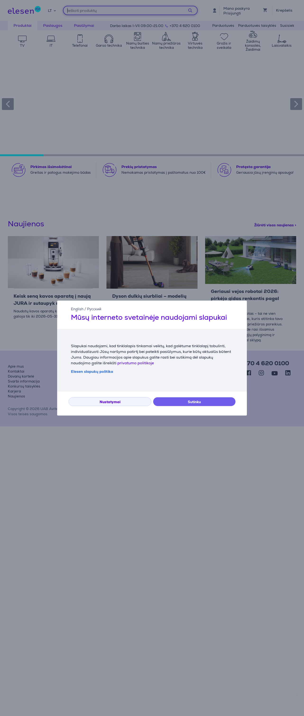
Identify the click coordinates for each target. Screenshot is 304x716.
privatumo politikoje (135, 362)
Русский (94, 309)
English (77, 309)
